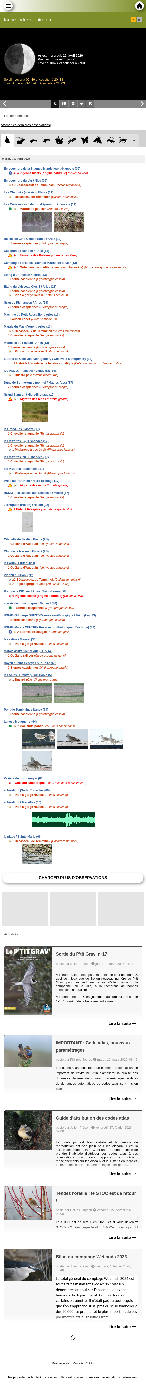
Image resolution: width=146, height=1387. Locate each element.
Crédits (90, 1363)
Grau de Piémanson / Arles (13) (26, 302)
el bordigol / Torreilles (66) (22, 802)
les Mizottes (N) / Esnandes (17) (26, 457)
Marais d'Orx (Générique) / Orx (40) (29, 651)
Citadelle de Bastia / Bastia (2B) (26, 539)
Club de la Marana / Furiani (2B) (26, 551)
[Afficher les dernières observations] (25, 125)
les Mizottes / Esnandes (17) (24, 469)
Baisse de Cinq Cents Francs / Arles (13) (33, 239)
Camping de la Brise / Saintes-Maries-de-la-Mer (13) (40, 263)
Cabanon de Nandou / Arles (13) (26, 251)
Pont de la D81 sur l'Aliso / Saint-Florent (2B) (36, 591)
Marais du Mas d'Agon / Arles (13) (28, 326)
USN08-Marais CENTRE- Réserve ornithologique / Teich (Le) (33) (49, 627)
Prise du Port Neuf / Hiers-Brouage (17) (32, 481)
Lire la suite (122, 1023)
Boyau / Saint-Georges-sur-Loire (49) (30, 663)
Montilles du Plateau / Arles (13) (26, 343)
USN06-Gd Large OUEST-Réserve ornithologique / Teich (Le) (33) (50, 615)
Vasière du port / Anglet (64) (24, 778)
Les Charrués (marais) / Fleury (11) (28, 192)
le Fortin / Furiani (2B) (19, 563)
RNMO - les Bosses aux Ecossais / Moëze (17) (36, 493)
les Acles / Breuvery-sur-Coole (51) (29, 675)
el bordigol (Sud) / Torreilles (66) (27, 790)
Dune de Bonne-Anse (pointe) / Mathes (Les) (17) (38, 382)
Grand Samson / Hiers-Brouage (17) (29, 394)
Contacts (78, 1363)
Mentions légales (61, 1363)
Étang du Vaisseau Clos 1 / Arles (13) (30, 286)
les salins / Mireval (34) (20, 639)
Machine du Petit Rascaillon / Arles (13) (32, 314)
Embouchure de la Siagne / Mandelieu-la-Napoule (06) (42, 168)
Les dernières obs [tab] (17, 116)
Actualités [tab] (11, 934)
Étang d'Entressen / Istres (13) (25, 275)
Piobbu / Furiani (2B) (18, 575)
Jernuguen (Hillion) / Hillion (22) (26, 505)
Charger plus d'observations (73, 878)
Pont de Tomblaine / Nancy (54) (26, 709)
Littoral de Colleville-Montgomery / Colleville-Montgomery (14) (48, 359)
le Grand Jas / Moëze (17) (22, 429)
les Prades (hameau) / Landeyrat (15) (30, 370)
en (139, 20)
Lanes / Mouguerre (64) (20, 721)
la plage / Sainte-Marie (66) (23, 836)
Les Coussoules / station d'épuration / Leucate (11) (40, 204)
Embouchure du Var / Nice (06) (25, 180)
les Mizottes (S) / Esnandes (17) (26, 441)
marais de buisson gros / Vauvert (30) (30, 603)
